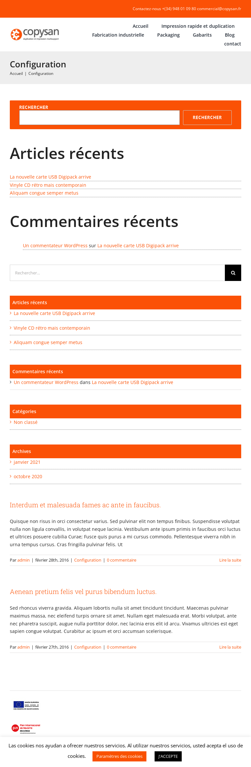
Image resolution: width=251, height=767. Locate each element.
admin (23, 560)
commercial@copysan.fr (219, 8)
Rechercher (33, 107)
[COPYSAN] (35, 29)
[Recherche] (233, 273)
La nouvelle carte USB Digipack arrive (50, 177)
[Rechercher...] (117, 273)
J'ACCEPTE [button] (168, 756)
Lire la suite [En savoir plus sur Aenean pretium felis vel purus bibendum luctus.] (230, 647)
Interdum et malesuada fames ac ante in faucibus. (85, 504)
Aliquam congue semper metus (44, 193)
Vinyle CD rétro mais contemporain (48, 185)
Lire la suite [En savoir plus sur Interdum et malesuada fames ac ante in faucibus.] (230, 560)
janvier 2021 (27, 462)
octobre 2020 (28, 476)
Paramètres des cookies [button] (119, 756)
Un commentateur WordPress (55, 245)
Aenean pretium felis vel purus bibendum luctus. (83, 591)
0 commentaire (121, 560)
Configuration (87, 560)
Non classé (26, 422)
